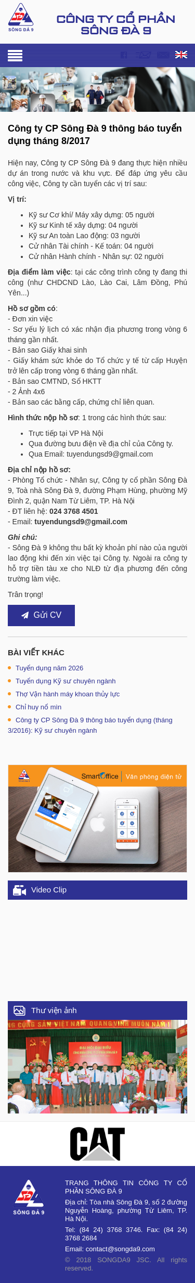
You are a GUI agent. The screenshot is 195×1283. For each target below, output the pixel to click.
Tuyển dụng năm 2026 (45, 668)
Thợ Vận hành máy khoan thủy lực (64, 694)
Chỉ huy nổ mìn (34, 707)
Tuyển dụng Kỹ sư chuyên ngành (61, 681)
